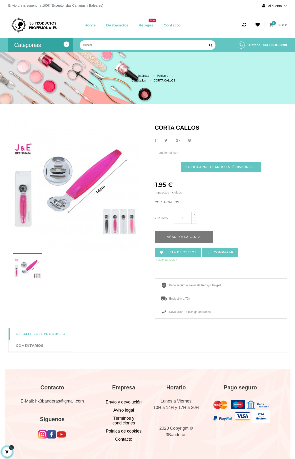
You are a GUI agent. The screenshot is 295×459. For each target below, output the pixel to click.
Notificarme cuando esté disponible (220, 167)
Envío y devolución (124, 402)
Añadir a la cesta (184, 237)
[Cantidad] (183, 218)
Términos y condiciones (123, 421)
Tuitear (166, 140)
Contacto (123, 439)
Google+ (178, 140)
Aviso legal (123, 410)
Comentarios (29, 346)
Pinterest (189, 140)
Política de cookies (123, 431)
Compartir (156, 140)
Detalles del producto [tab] (40, 334)
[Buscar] (147, 45)
